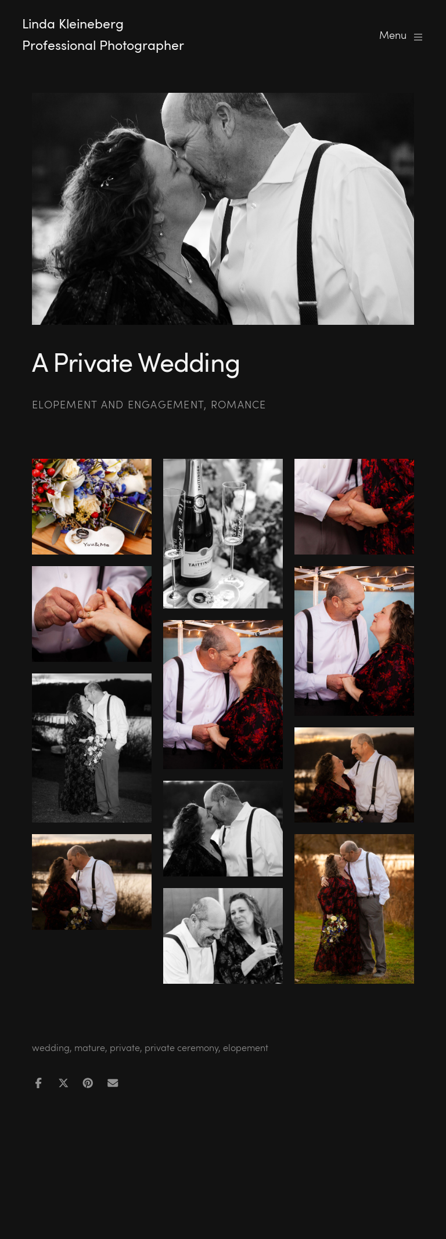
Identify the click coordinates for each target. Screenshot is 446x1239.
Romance (239, 404)
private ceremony (181, 1047)
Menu (401, 35)
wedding (51, 1047)
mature (89, 1047)
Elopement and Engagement (118, 404)
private (125, 1047)
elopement (245, 1047)
